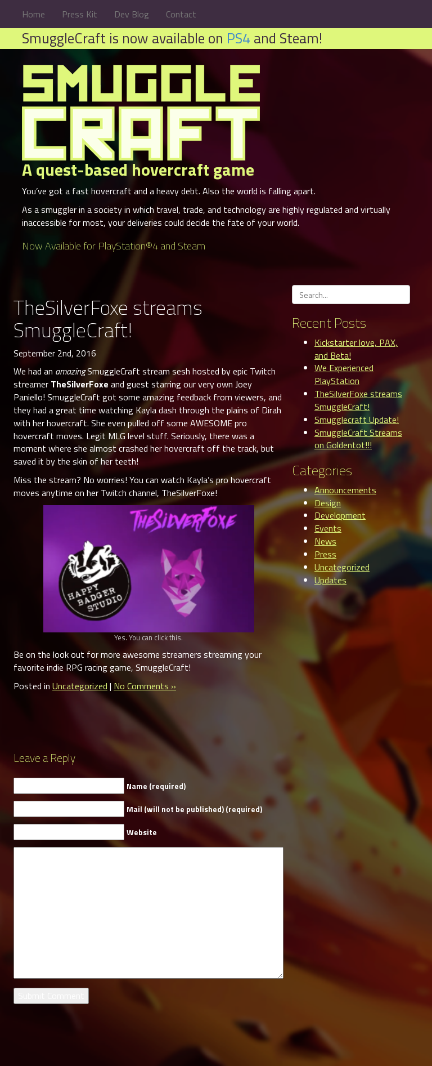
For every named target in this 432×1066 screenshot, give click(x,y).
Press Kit (79, 14)
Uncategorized (79, 686)
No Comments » (145, 686)
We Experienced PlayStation (344, 374)
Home (33, 14)
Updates (330, 580)
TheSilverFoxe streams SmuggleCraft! (358, 400)
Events (327, 528)
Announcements (345, 490)
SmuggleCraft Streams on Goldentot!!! (358, 439)
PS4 (238, 38)
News (325, 541)
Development (340, 515)
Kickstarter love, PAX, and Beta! (356, 349)
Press (325, 554)
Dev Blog (131, 14)
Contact (181, 14)
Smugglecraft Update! (356, 419)
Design (327, 503)
